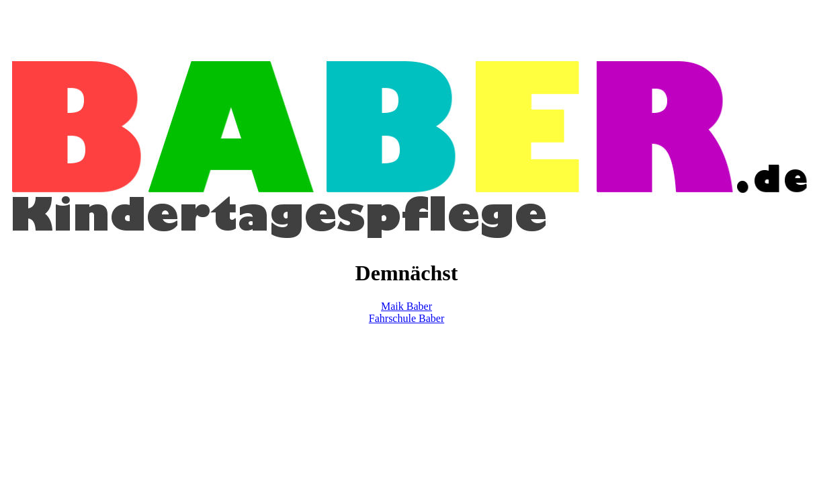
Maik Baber (406, 306)
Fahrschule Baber (406, 318)
